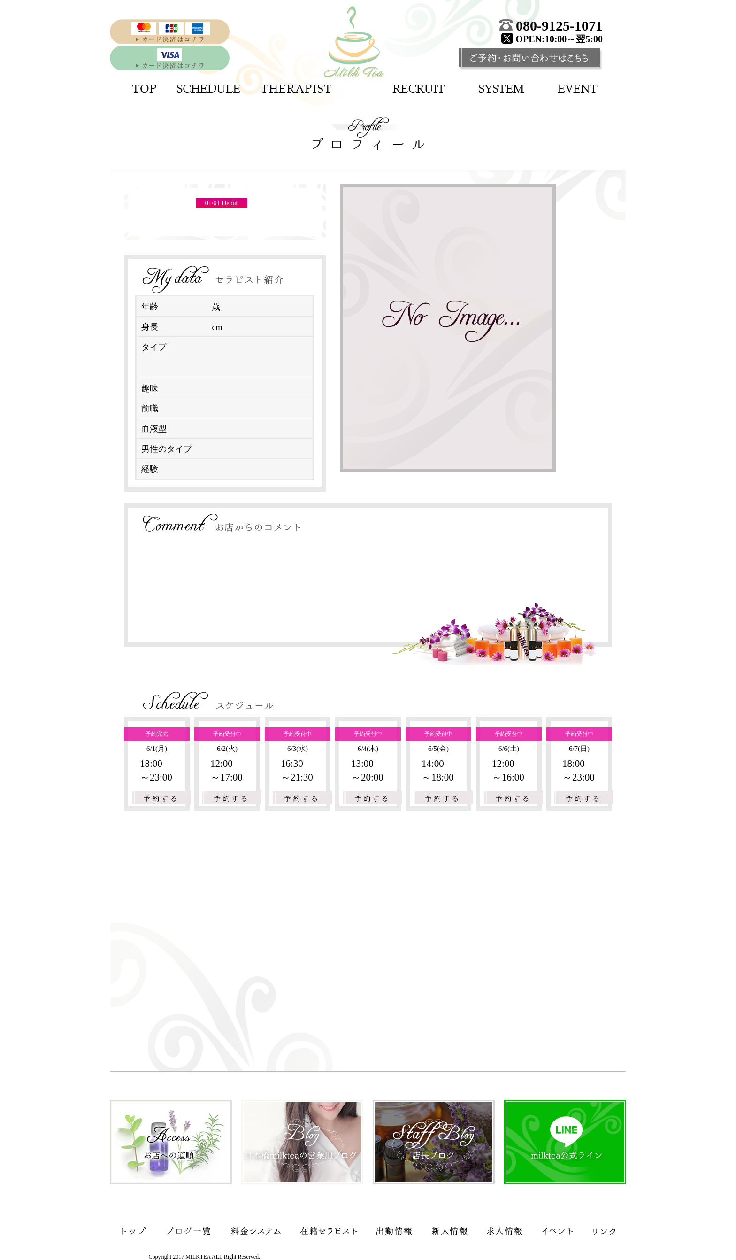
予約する (161, 798)
